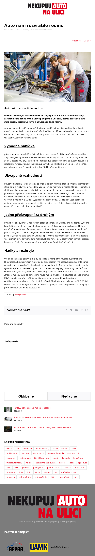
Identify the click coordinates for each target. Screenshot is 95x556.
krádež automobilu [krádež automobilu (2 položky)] (14, 426)
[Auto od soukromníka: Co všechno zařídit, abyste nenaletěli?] (8, 382)
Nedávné (69, 359)
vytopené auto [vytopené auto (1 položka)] (64, 440)
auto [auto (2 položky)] (17, 412)
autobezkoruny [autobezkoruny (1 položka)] (42, 412)
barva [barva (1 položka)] (55, 412)
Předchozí (76, 40)
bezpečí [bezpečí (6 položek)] (64, 412)
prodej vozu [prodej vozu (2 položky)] (38, 431)
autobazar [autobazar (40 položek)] (27, 412)
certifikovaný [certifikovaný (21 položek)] (11, 417)
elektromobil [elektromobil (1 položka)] (38, 417)
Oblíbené (26, 359)
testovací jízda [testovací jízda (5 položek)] (41, 440)
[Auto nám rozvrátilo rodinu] (47, 77)
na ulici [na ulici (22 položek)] (29, 426)
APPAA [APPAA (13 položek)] (9, 412)
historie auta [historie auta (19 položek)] (25, 421)
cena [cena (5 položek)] (74, 412)
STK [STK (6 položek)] (55, 436)
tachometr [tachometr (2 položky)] (10, 440)
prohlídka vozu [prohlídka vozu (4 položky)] (53, 431)
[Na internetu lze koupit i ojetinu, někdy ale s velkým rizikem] (8, 391)
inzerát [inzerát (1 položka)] (56, 421)
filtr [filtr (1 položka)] (79, 417)
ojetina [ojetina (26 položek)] (71, 426)
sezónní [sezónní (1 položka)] (47, 436)
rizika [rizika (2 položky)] (20, 436)
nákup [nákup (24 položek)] (62, 426)
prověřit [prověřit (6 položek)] (67, 431)
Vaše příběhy (20, 294)
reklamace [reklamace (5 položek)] (10, 436)
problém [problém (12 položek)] (26, 431)
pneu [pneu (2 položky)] (16, 431)
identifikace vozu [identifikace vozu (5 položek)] (41, 421)
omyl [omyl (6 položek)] (8, 431)
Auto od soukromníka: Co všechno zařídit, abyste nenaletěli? (43, 381)
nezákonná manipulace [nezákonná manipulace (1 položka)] (46, 426)
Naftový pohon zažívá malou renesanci (32, 371)
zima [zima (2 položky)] (76, 440)
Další (86, 40)
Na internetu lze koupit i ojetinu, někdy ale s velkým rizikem (42, 390)
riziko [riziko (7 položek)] (29, 436)
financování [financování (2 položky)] (11, 421)
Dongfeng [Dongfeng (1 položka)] (25, 417)
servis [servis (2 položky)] (37, 436)
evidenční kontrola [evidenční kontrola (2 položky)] (56, 417)
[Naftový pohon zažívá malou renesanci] (8, 371)
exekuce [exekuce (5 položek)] (71, 417)
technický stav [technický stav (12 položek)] (25, 440)
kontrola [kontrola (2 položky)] (66, 421)
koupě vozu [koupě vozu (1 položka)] (78, 421)
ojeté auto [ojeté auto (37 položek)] (82, 426)
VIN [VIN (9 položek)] (52, 440)
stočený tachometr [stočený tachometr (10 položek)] (69, 436)
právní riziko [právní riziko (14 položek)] (80, 431)
